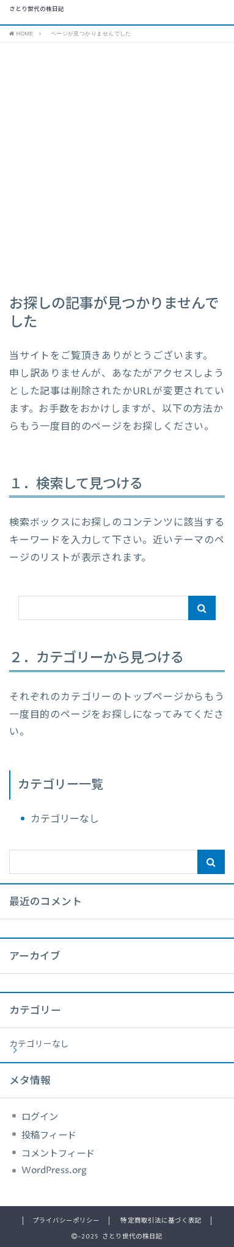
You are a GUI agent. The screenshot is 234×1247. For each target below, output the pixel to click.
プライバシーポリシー (66, 1220)
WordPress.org (54, 1170)
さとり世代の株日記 (36, 9)
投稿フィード (48, 1135)
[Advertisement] (117, 166)
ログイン (39, 1117)
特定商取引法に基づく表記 (160, 1220)
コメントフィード (58, 1154)
